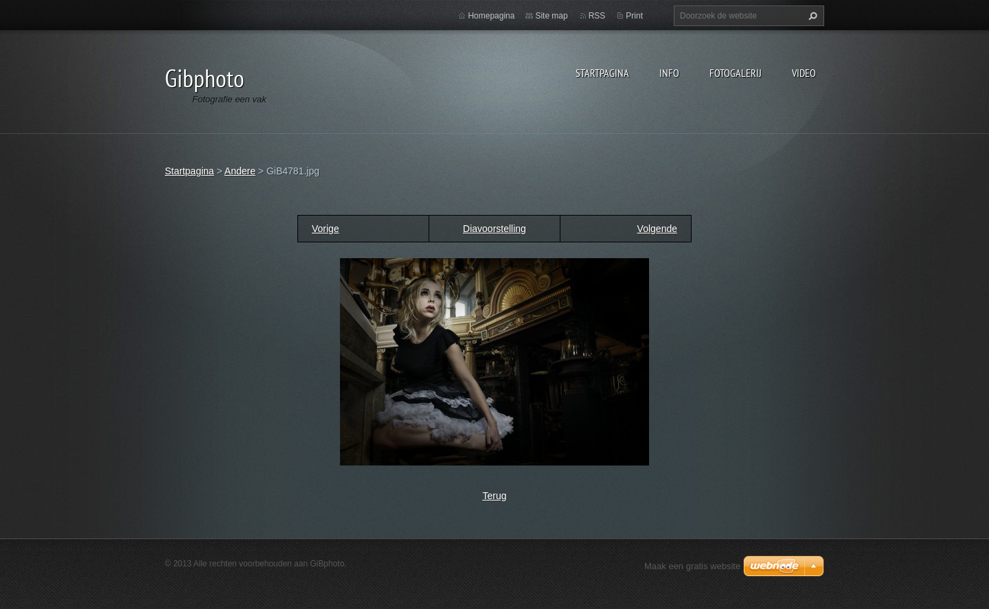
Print (634, 16)
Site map (551, 16)
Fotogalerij (735, 73)
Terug (494, 495)
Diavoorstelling (494, 228)
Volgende (657, 228)
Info (669, 73)
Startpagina (602, 73)
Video (804, 73)
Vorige (325, 228)
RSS (597, 16)
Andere (240, 170)
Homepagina (491, 16)
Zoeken (811, 15)
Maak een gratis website (692, 566)
